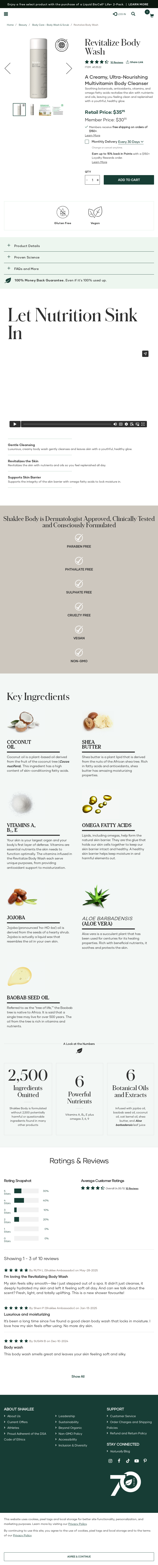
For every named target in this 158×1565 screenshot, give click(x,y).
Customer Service (125, 1416)
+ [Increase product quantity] (97, 180)
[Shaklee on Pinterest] (145, 1474)
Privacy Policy (77, 1523)
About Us (15, 1416)
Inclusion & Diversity (75, 1452)
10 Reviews (116, 62)
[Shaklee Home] (23, 14)
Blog (122, 1463)
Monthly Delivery (101, 141)
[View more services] (135, 62)
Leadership (68, 1416)
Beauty (23, 24)
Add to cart (129, 180)
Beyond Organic (73, 1431)
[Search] (133, 14)
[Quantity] (92, 179)
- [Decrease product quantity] (87, 179)
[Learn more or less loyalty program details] (99, 162)
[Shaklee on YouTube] (137, 1474)
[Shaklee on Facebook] (119, 1474)
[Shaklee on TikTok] (128, 1472)
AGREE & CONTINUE (79, 1556)
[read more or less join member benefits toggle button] (92, 135)
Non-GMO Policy (73, 1438)
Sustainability (70, 1424)
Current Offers (19, 1424)
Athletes (14, 1431)
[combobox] (131, 141)
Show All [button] (78, 1376)
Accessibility (69, 1445)
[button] (79, 245)
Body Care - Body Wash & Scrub (50, 24)
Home (10, 24)
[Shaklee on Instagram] (110, 1474)
